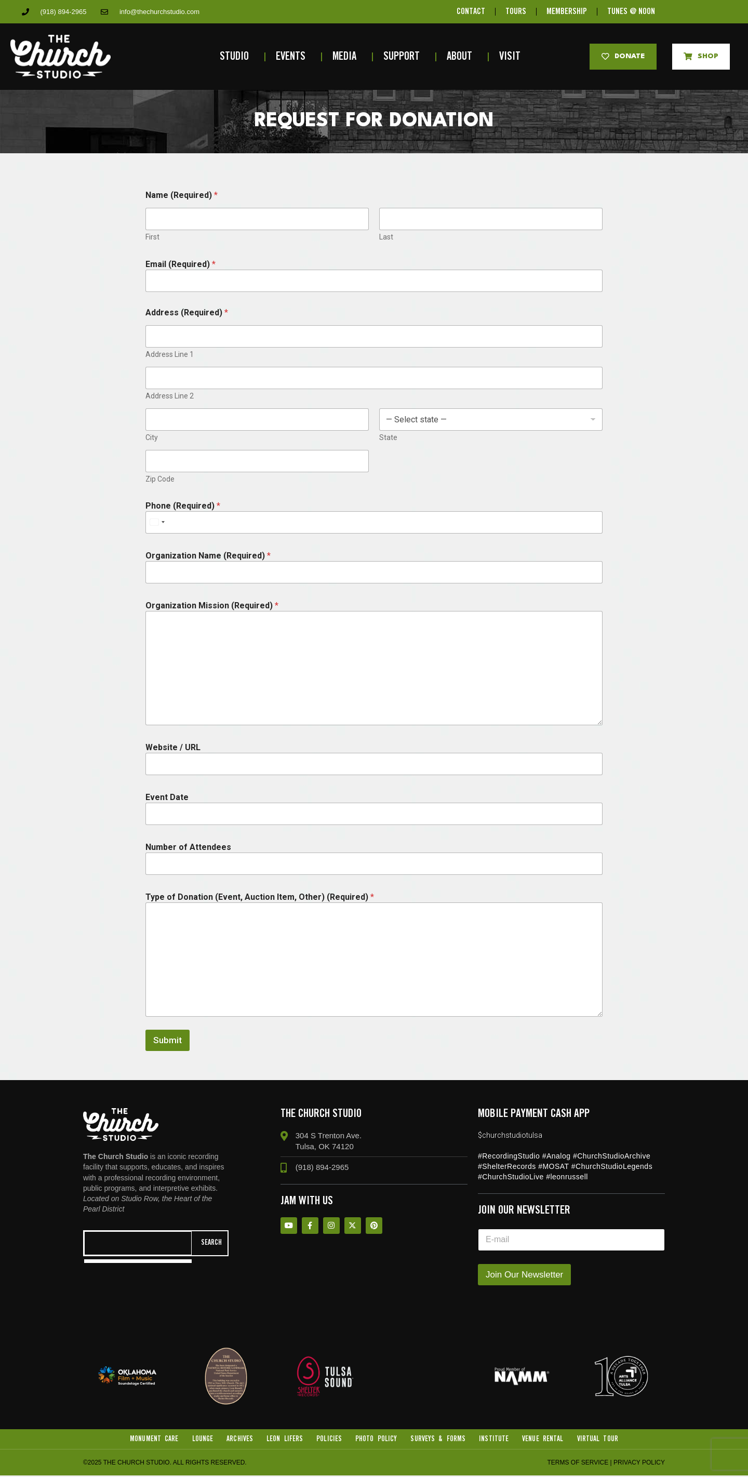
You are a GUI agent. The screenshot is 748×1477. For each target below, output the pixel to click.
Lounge (200, 1439)
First (152, 237)
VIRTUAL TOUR (599, 1439)
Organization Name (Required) (208, 556)
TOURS (515, 12)
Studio (237, 56)
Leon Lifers (283, 1439)
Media (347, 56)
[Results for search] (138, 1261)
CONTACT (469, 12)
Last (386, 237)
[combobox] (138, 1244)
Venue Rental (544, 1439)
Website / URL (173, 747)
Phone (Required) (182, 506)
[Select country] (156, 522)
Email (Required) (180, 264)
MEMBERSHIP (567, 12)
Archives (238, 1439)
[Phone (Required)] (374, 522)
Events (293, 56)
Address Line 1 (169, 354)
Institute (495, 1439)
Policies (328, 1439)
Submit (167, 1040)
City (151, 437)
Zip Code (160, 479)
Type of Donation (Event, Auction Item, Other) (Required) (259, 897)
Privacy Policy (639, 1464)
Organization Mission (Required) (211, 605)
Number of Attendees (188, 847)
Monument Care (152, 1439)
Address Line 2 (169, 396)
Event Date (167, 797)
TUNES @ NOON (633, 12)
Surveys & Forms (438, 1439)
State (388, 437)
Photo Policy (376, 1439)
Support (404, 56)
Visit (512, 56)
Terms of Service (577, 1464)
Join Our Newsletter (524, 1275)
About (462, 56)
